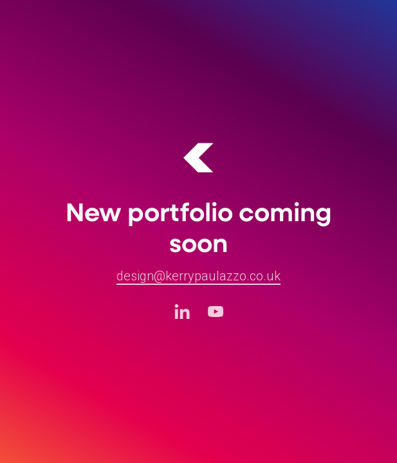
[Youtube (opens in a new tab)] (215, 311)
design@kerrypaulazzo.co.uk (198, 276)
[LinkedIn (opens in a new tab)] (182, 311)
